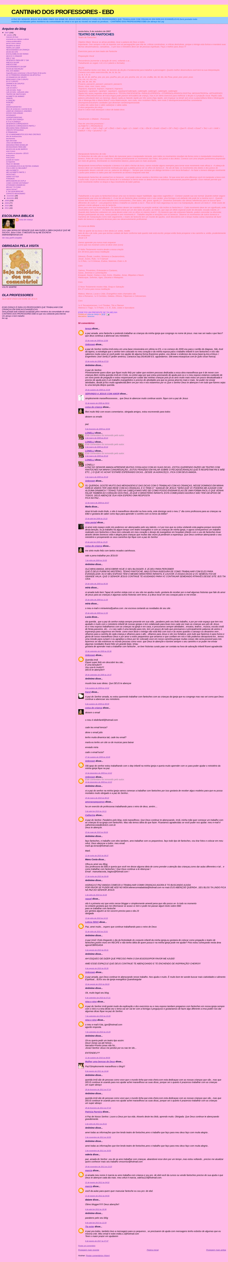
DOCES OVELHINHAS (14, 113)
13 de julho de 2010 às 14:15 (96, 918)
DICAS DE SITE (12, 52)
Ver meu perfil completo (12, 238)
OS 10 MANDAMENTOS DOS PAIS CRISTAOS (23, 134)
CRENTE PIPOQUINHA (15, 130)
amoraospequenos (95, 802)
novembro (11, 196)
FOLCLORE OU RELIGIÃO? (16, 168)
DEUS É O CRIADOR (14, 56)
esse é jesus (10, 151)
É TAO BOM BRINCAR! (14, 191)
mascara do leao (12, 37)
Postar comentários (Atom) (98, 1255)
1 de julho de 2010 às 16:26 (96, 895)
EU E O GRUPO (12, 81)
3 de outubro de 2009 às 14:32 (97, 688)
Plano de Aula (11, 86)
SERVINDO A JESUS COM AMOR (102, 393)
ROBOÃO (9, 102)
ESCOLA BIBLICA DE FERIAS (17, 54)
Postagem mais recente (88, 1250)
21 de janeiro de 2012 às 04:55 (97, 1196)
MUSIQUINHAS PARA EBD (16, 147)
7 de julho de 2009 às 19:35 (96, 560)
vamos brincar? (11, 189)
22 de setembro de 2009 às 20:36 (98, 651)
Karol (88, 692)
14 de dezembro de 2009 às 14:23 (98, 782)
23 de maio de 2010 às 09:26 (96, 832)
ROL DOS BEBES (12, 71)
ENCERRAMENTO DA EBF (16, 67)
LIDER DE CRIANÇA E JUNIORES (19, 111)
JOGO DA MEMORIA (14, 143)
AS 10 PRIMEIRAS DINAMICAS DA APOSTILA (23, 75)
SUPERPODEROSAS (14, 117)
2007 (7, 33)
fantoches (91, 316)
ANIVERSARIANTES (13, 107)
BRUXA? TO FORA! (13, 187)
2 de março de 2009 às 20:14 (96, 438)
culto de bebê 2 (11, 88)
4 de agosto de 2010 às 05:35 (96, 968)
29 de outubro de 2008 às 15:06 (97, 390)
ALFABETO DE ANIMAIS (15, 96)
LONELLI (89, 433)
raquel (88, 899)
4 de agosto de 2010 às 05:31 (96, 950)
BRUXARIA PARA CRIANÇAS (17, 128)
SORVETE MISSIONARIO (15, 194)
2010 (7, 205)
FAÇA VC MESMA (13, 164)
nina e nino (91, 1001)
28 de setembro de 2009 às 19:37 (98, 675)
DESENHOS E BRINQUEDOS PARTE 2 (20, 126)
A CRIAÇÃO (10, 100)
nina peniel (91, 522)
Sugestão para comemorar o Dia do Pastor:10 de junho (26, 73)
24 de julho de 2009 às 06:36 (96, 584)
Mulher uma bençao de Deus (100, 1061)
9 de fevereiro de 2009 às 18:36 (97, 429)
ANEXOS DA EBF (12, 62)
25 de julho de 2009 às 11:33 (96, 600)
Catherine (90, 815)
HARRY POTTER (12, 177)
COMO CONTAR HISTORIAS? (17, 183)
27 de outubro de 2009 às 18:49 (97, 757)
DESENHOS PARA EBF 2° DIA (17, 60)
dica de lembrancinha (14, 136)
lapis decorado (11, 141)
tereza (88, 328)
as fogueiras (10, 162)
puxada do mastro (12, 160)
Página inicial (153, 1250)
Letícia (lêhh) (92, 922)
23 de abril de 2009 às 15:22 (96, 519)
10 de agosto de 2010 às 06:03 (97, 984)
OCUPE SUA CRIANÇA (14, 119)
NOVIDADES (11, 115)
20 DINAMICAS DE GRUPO (16, 77)
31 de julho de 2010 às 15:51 (96, 931)
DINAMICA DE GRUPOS (15, 84)
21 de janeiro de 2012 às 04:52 (97, 1182)
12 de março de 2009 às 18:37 (97, 503)
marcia (88, 1170)
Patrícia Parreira (93, 1112)
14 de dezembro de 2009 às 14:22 (98, 773)
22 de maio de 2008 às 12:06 (96, 340)
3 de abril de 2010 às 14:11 (95, 811)
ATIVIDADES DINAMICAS (15, 185)
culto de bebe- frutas (13, 90)
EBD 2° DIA (10, 58)
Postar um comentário (86, 1246)
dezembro (11, 198)
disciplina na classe (13, 45)
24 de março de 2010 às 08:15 (97, 798)
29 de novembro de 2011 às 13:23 (98, 1167)
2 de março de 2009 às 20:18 (96, 456)
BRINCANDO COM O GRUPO (17, 79)
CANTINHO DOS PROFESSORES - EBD (62, 12)
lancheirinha (10, 139)
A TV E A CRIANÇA (13, 122)
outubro (10, 35)
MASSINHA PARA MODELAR (17, 145)
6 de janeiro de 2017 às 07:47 (96, 1241)
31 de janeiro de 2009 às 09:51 (97, 403)
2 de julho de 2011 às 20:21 (96, 1124)
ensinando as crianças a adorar (17, 39)
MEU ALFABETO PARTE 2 (16, 172)
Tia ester (89, 1226)
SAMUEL (9, 98)
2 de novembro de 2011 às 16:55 (98, 1137)
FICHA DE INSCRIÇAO (14, 69)
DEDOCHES (10, 174)
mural (8, 105)
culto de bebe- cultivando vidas (17, 92)
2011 (7, 208)
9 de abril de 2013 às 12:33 (95, 1223)
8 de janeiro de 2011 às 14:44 (96, 1071)
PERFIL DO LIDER (13, 48)
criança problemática (13, 41)
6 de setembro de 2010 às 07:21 (98, 998)
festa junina (10, 155)
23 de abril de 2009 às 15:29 (96, 542)
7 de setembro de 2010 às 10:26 (98, 1016)
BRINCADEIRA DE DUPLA (16, 181)
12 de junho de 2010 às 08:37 (96, 856)
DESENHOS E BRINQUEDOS (17, 124)
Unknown (90, 344)
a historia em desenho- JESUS (17, 153)
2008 (7, 200)
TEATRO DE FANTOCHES (16, 94)
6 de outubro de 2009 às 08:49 (97, 704)
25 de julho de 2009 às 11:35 (96, 613)
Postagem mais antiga (216, 1250)
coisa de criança (93, 407)
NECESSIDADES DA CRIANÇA (17, 50)
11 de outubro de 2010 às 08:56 (97, 1058)
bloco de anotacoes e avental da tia (19, 109)
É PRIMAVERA (11, 132)
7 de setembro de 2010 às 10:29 (98, 1032)
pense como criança (13, 43)
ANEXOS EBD (11, 64)
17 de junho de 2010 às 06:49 (96, 876)
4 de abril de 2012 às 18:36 (95, 1209)
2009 (7, 203)
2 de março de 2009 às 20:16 (96, 447)
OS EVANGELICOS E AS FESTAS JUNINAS (22, 166)
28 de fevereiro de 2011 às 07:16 (98, 1089)
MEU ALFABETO (12, 170)
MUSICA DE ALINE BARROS (17, 149)
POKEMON (10, 179)
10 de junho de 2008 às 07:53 (96, 361)
